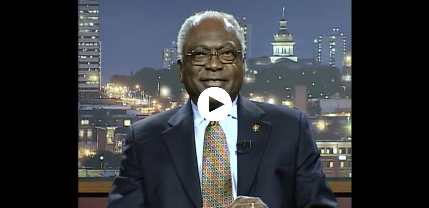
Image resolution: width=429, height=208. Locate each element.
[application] (214, 104)
